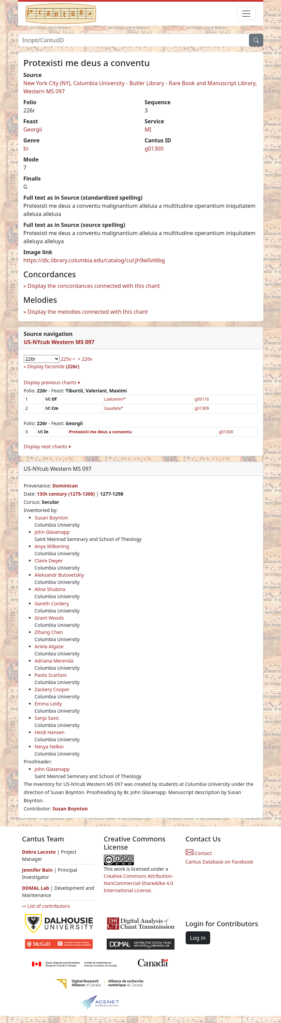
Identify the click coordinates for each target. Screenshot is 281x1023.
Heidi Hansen (50, 732)
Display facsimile (53, 366)
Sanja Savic (47, 718)
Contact (199, 853)
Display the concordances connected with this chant (94, 286)
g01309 (201, 408)
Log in (198, 938)
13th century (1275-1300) (66, 494)
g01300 (154, 148)
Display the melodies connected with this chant (88, 311)
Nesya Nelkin (49, 746)
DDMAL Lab (35, 888)
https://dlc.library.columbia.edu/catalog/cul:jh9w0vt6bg (94, 260)
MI (148, 129)
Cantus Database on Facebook (219, 861)
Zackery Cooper (52, 689)
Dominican (65, 485)
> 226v (85, 359)
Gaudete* (113, 408)
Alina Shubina (50, 589)
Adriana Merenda (54, 660)
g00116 (201, 399)
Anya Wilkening (52, 546)
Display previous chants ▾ (52, 382)
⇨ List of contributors (46, 906)
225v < (68, 359)
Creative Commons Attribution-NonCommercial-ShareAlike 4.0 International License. (138, 883)
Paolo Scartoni (51, 675)
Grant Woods (49, 618)
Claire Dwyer (49, 560)
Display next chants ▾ (47, 446)
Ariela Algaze (49, 646)
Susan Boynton (51, 517)
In (26, 148)
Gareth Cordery (52, 603)
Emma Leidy (48, 703)
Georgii (33, 129)
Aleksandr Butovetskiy (59, 575)
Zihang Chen (49, 632)
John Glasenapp (52, 532)
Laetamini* (115, 399)
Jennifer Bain (38, 870)
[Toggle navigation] (246, 13)
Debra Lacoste (39, 852)
